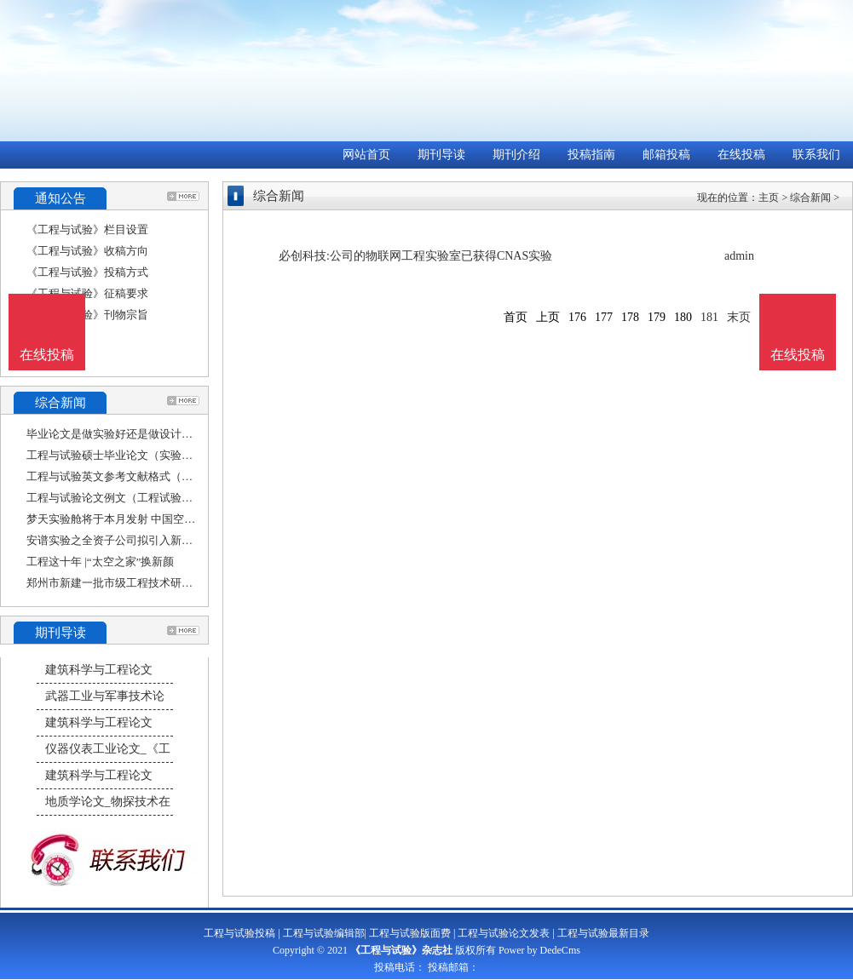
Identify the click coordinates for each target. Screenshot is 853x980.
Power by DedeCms (539, 950)
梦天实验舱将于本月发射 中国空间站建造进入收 (144, 519)
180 (683, 317)
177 (604, 317)
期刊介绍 (516, 154)
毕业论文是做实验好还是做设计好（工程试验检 (142, 433)
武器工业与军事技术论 (104, 696)
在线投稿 (741, 154)
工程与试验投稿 (239, 933)
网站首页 (366, 154)
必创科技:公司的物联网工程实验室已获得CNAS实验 (415, 255)
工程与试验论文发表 (504, 933)
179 (657, 317)
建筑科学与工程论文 (99, 669)
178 (630, 317)
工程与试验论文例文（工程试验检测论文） (131, 497)
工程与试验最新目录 (603, 933)
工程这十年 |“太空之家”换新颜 (100, 561)
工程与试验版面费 (410, 933)
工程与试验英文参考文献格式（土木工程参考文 (142, 476)
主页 (768, 197)
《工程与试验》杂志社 (401, 950)
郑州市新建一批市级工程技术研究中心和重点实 (142, 582)
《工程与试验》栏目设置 (87, 229)
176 (577, 317)
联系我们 (816, 154)
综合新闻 (810, 197)
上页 (548, 317)
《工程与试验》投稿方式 (87, 272)
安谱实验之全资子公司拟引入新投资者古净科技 (142, 540)
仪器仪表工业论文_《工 (107, 748)
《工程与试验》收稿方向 (87, 250)
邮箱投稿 (666, 154)
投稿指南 (591, 154)
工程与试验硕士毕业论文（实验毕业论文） (131, 455)
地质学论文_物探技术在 (107, 801)
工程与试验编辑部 (324, 933)
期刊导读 (441, 154)
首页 (515, 317)
